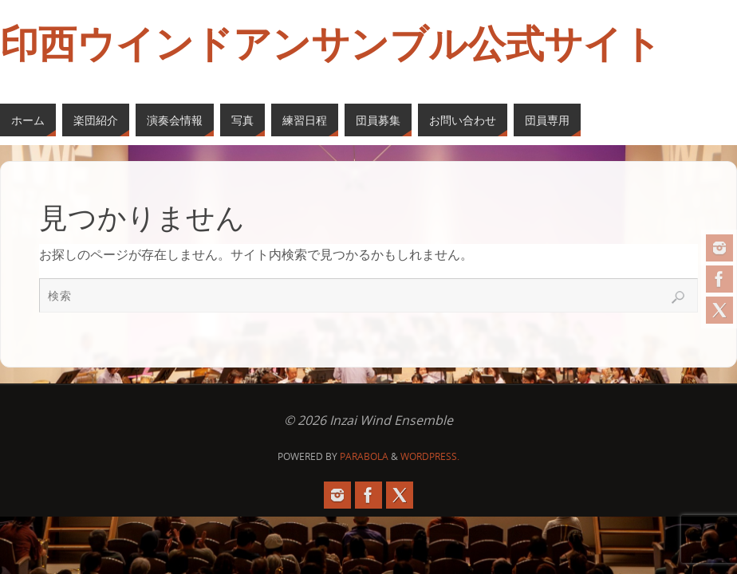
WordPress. (429, 456)
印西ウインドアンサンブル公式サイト (330, 44)
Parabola (364, 456)
